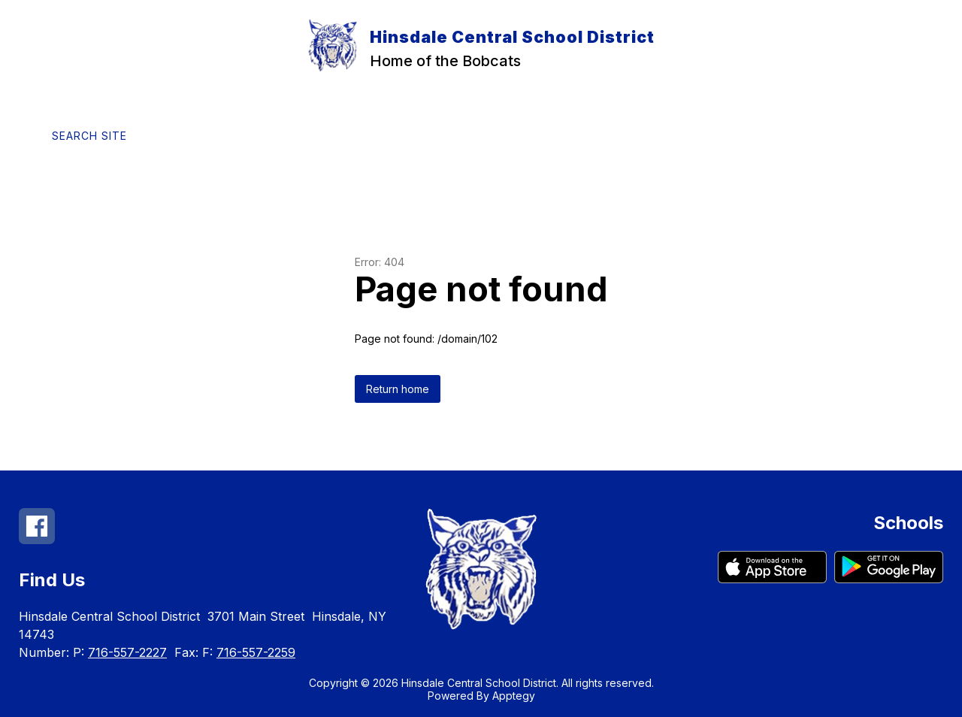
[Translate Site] (219, 135)
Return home (397, 389)
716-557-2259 (255, 652)
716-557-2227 (127, 652)
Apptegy (513, 695)
